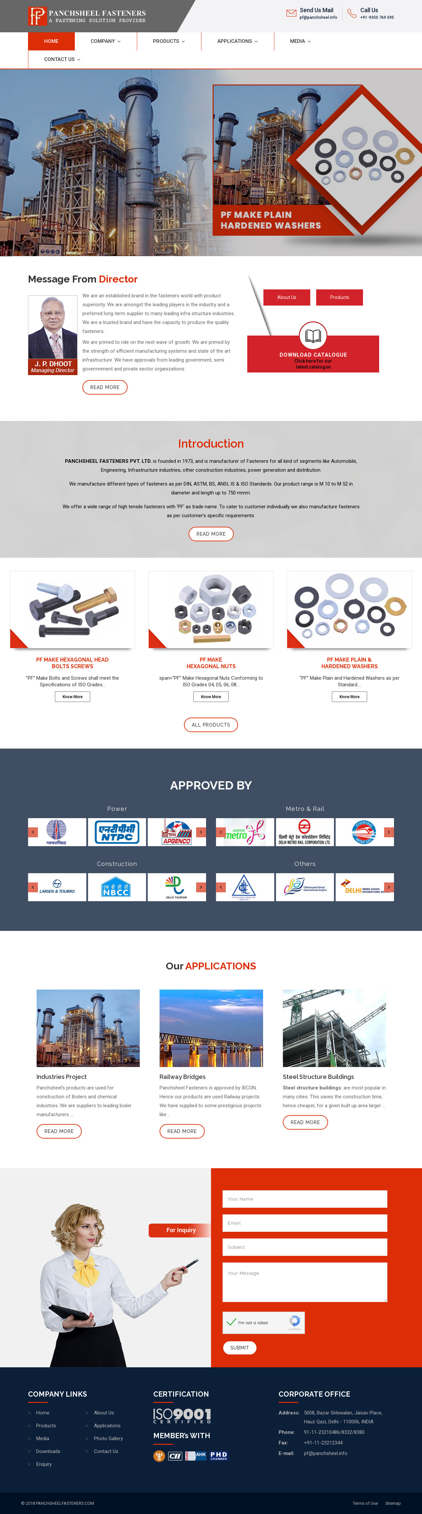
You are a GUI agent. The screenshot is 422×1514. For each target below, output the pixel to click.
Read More (105, 387)
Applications (234, 41)
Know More (73, 697)
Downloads (48, 1451)
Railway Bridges (183, 1076)
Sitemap (393, 1503)
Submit (239, 1348)
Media (297, 41)
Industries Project (62, 1076)
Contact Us (59, 59)
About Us (286, 297)
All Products (211, 724)
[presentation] (33, 832)
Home (51, 41)
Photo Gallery (108, 1438)
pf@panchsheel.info (318, 17)
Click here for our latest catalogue (313, 361)
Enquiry (44, 1464)
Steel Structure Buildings (318, 1076)
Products (166, 41)
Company (103, 41)
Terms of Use (365, 1503)
